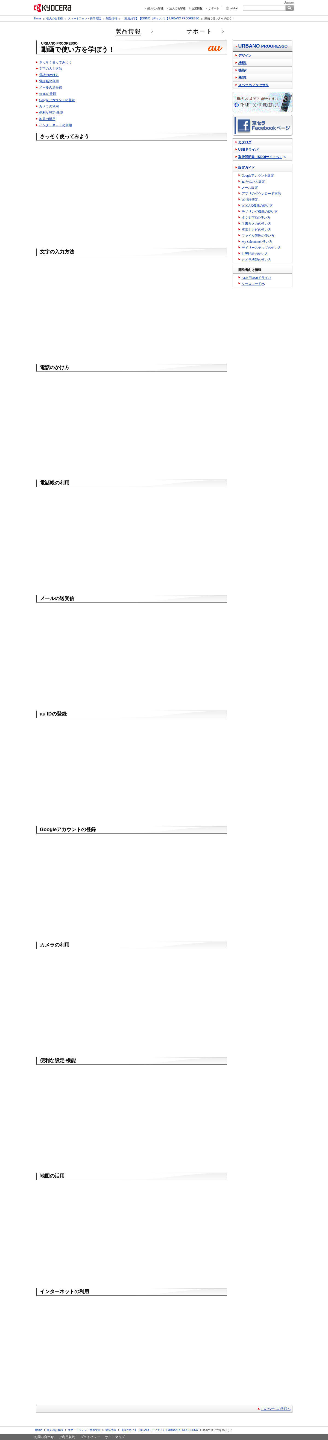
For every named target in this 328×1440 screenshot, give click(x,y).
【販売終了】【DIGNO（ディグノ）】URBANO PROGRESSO (161, 18)
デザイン (244, 55)
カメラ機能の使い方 (256, 260)
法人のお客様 (177, 8)
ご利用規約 (67, 1437)
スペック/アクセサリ (253, 85)
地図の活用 (47, 119)
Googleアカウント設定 (258, 175)
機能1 (242, 63)
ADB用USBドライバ (256, 278)
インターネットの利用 (55, 125)
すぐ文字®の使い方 (256, 218)
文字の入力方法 (50, 69)
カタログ (244, 142)
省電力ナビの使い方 (256, 230)
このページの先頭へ (276, 1409)
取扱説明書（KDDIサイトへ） (260, 157)
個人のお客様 (155, 8)
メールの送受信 (50, 87)
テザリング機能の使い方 (260, 212)
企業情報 (197, 8)
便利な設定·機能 (51, 113)
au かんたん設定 (253, 181)
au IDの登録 (47, 94)
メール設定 (250, 187)
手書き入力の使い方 (256, 224)
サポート (213, 8)
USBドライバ (248, 149)
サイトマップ (115, 1437)
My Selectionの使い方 (257, 242)
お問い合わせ (44, 1437)
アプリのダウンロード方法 (261, 193)
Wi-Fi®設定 (250, 199)
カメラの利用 (49, 106)
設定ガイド (246, 168)
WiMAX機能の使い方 (257, 206)
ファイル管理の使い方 (258, 236)
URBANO (263, 46)
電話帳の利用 (49, 81)
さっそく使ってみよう (55, 62)
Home (38, 18)
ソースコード (251, 284)
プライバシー (90, 1437)
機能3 (242, 78)
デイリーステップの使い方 (261, 248)
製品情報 (111, 18)
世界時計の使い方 (255, 254)
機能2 (242, 70)
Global (234, 8)
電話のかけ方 (49, 75)
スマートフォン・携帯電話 (84, 18)
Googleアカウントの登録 (57, 100)
